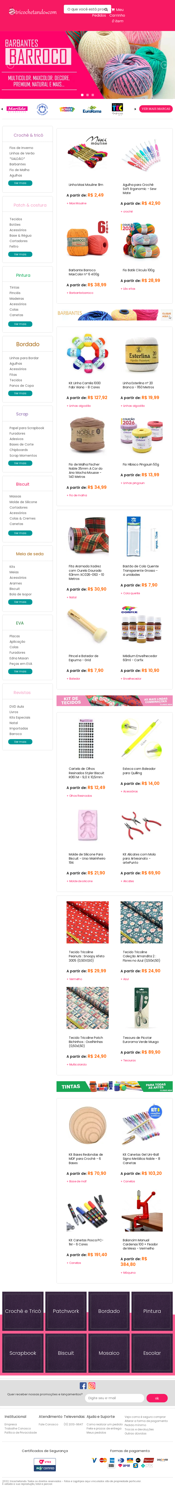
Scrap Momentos (23, 455)
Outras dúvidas (136, 1433)
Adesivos (16, 439)
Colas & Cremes (23, 518)
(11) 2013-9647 (73, 1424)
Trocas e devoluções (139, 1429)
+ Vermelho (74, 979)
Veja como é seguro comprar (145, 1417)
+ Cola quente (130, 593)
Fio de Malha (19, 170)
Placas (15, 636)
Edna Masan (19, 658)
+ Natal (71, 597)
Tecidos (16, 219)
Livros (14, 712)
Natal (14, 723)
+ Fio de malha (77, 495)
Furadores (17, 433)
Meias (14, 572)
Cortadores (19, 241)
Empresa (11, 1424)
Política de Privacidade (21, 1432)
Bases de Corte (22, 444)
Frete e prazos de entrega (104, 1428)
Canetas (16, 315)
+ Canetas (128, 1181)
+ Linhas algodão (79, 406)
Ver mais (20, 183)
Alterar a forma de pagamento (146, 1421)
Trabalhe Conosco (18, 1428)
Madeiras (17, 298)
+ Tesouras (128, 1060)
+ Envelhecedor (131, 679)
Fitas (13, 374)
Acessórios (18, 230)
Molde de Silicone (23, 502)
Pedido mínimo (135, 1425)
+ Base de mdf (77, 1181)
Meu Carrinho (117, 15)
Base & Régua (20, 235)
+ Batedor (73, 679)
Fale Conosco (48, 1424)
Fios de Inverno (21, 148)
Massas (15, 496)
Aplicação (17, 641)
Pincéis (15, 293)
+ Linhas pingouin (133, 483)
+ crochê (127, 211)
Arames (16, 583)
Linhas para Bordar (24, 358)
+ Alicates (127, 881)
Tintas (14, 287)
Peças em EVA (21, 663)
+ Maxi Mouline (76, 203)
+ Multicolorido (76, 1064)
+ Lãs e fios (128, 289)
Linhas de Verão (22, 153)
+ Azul (125, 979)
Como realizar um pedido (105, 1424)
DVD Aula (17, 706)
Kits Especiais (20, 717)
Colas (14, 309)
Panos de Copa (22, 385)
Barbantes (18, 164)
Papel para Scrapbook (27, 428)
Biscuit (15, 588)
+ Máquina (128, 1273)
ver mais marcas (156, 109)
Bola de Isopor (21, 594)
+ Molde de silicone (79, 881)
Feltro (14, 246)
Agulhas (16, 175)
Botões (15, 224)
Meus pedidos (96, 1432)
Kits (12, 566)
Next (129, 111)
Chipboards (19, 450)
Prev (9, 111)
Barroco (16, 734)
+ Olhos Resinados (79, 796)
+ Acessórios (129, 791)
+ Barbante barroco (80, 293)
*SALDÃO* (17, 158)
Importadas (19, 728)
